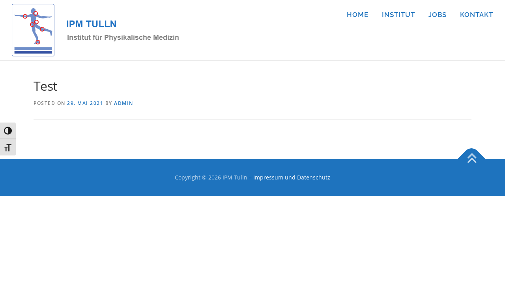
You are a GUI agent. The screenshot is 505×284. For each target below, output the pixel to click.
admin (123, 103)
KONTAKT (476, 15)
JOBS (437, 15)
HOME (357, 15)
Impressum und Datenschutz (291, 177)
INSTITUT (398, 15)
